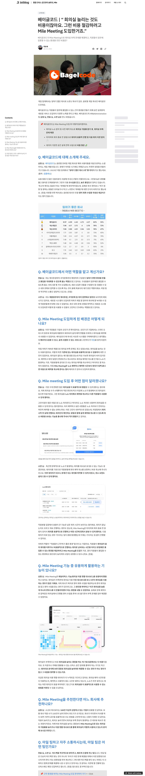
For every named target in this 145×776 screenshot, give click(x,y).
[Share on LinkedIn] (101, 49)
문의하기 (108, 3)
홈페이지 (99, 3)
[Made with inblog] (133, 773)
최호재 (45, 47)
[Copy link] (105, 49)
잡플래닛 (47, 173)
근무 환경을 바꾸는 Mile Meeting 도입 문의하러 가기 (65, 774)
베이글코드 (49, 163)
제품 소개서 (117, 3)
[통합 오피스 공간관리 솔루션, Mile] (22, 2)
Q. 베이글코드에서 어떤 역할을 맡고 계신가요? (15, 126)
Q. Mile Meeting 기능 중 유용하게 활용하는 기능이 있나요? (16, 143)
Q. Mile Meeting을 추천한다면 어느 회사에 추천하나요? (15, 149)
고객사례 (41, 13)
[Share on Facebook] (93, 49)
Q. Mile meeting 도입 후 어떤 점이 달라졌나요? (16, 138)
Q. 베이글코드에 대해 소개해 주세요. (15, 122)
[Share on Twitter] (97, 49)
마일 (93, 340)
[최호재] (40, 47)
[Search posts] (125, 3)
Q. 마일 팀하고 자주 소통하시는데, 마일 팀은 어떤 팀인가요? (16, 155)
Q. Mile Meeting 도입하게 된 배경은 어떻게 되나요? (15, 132)
